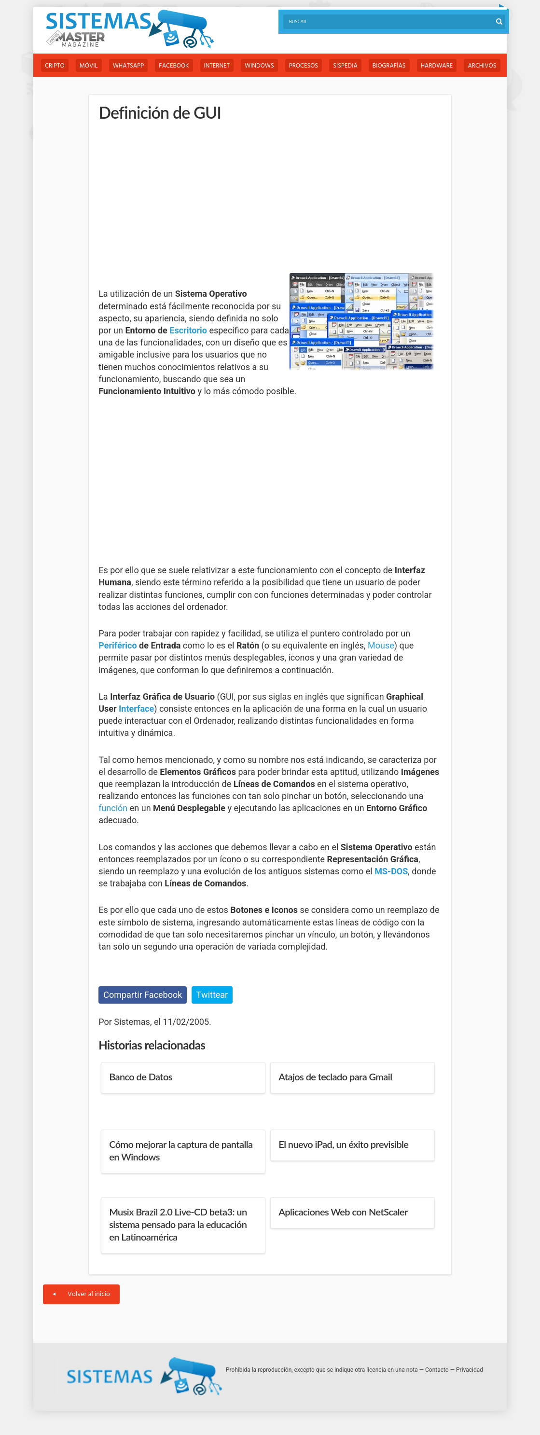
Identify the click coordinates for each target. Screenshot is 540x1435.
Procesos (303, 66)
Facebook (174, 66)
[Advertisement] (170, 198)
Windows (259, 66)
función (112, 808)
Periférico (117, 645)
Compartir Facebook (142, 995)
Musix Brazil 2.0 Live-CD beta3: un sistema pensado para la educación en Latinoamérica (178, 1224)
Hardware (437, 66)
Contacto (437, 1369)
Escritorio (188, 330)
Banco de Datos (140, 1076)
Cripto (55, 66)
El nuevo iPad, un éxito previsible (343, 1144)
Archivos (482, 66)
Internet (217, 66)
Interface (136, 709)
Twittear (212, 995)
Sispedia (345, 66)
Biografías (389, 66)
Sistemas (129, 29)
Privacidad (469, 1369)
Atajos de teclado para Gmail (335, 1076)
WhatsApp (128, 66)
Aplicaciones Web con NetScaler (343, 1211)
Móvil (89, 66)
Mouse (381, 645)
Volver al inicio (81, 1294)
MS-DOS (391, 871)
